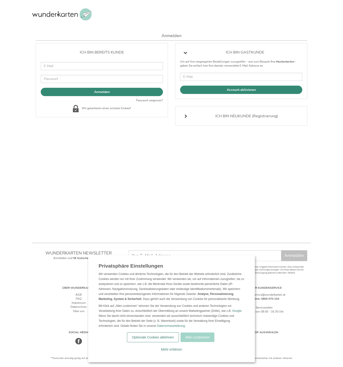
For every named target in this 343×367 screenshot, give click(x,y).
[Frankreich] (279, 339)
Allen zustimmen (197, 337)
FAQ (78, 299)
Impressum (79, 303)
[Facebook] (78, 344)
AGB (79, 295)
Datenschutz (79, 307)
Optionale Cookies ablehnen (153, 337)
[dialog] (171, 308)
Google (237, 311)
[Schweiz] (259, 339)
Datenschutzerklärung (171, 326)
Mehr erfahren (171, 349)
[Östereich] (269, 339)
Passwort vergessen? (149, 100)
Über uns (79, 311)
